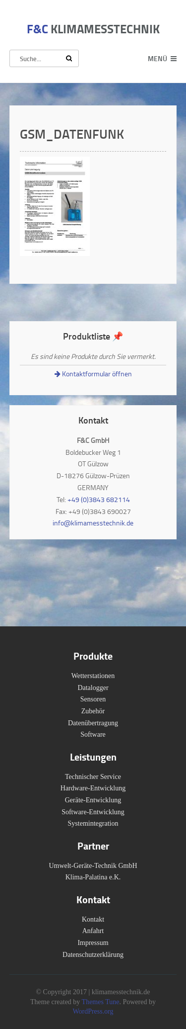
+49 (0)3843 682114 (98, 499)
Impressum (92, 942)
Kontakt (93, 919)
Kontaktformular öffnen (93, 373)
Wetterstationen (93, 676)
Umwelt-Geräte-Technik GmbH (93, 865)
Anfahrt (93, 931)
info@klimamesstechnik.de (93, 522)
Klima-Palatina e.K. (93, 877)
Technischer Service (93, 776)
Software (93, 734)
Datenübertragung (93, 723)
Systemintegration (93, 823)
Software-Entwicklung (93, 812)
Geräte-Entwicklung (93, 800)
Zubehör (93, 711)
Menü (157, 58)
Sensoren (93, 699)
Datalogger (92, 687)
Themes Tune (101, 1002)
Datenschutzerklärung (93, 954)
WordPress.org (92, 1011)
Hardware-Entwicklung (93, 788)
